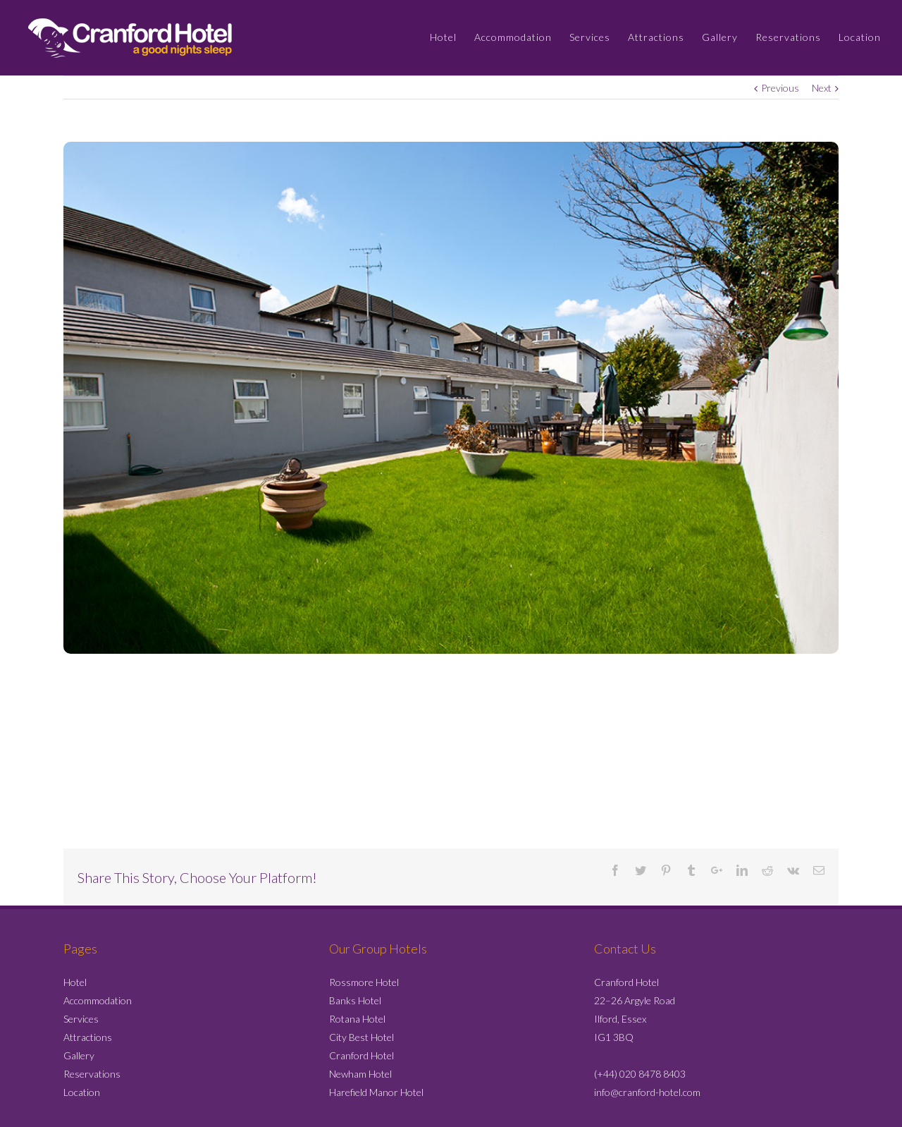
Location (81, 1092)
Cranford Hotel (361, 1055)
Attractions (87, 1037)
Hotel (75, 982)
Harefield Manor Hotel (376, 1092)
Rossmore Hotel (364, 982)
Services (81, 1019)
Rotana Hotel (357, 1019)
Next (822, 88)
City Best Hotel (361, 1037)
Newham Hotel (360, 1074)
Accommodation (97, 1000)
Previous (780, 88)
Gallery (78, 1055)
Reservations (92, 1074)
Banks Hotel (355, 1000)
